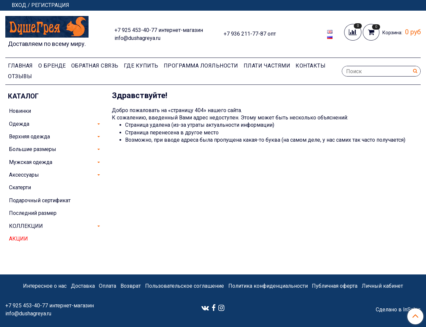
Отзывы (20, 76)
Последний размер (33, 213)
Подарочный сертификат (40, 200)
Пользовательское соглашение (184, 286)
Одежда (19, 124)
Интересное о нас (45, 286)
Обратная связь (94, 66)
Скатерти (20, 187)
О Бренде (52, 66)
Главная (20, 66)
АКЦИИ (18, 239)
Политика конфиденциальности (268, 286)
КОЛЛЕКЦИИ (26, 226)
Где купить (141, 66)
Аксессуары (24, 175)
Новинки (20, 111)
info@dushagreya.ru (137, 38)
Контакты (310, 66)
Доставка (83, 286)
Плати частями (267, 66)
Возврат (130, 286)
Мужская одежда (30, 162)
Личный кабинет (382, 286)
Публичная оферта (334, 286)
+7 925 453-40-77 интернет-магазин (158, 30)
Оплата (107, 286)
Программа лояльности (201, 66)
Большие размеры (32, 149)
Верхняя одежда (29, 136)
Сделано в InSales (398, 309)
